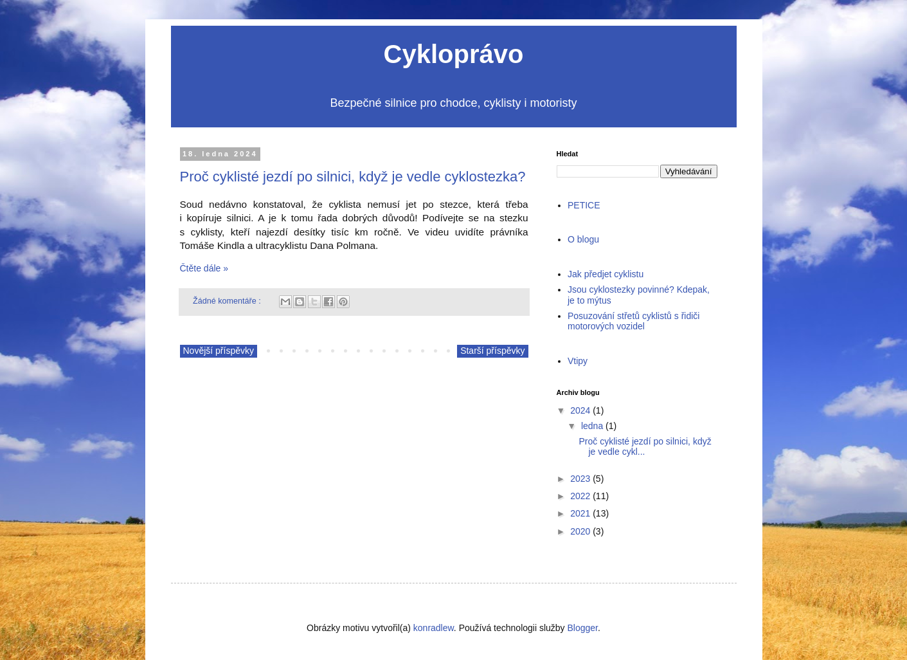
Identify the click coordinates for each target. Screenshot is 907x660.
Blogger (583, 628)
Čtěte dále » (204, 268)
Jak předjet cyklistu (605, 274)
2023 (580, 478)
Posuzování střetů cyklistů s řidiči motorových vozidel (633, 321)
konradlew (433, 628)
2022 (580, 496)
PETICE (584, 205)
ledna (592, 426)
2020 (580, 531)
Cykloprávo (454, 54)
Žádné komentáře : (228, 301)
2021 (580, 513)
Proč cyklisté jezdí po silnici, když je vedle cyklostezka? (353, 177)
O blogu (583, 239)
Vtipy (578, 361)
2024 (580, 410)
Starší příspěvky (492, 350)
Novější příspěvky (218, 350)
